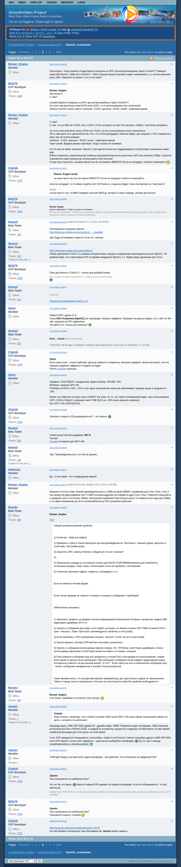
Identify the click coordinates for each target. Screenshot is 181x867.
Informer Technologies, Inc (163, 861)
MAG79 (12, 83)
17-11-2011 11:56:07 (58, 287)
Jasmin (12, 706)
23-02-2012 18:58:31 (58, 769)
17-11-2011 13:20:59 (58, 352)
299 (19, 520)
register (150, 52)
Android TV (91, 29)
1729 (19, 180)
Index (22, 2)
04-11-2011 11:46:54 (58, 83)
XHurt (12, 308)
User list (36, 2)
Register (67, 2)
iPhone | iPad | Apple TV (45, 29)
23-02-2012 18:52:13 (58, 750)
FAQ (19, 36)
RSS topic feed (163, 58)
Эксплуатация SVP (50, 44)
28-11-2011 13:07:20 (58, 428)
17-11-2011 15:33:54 (58, 409)
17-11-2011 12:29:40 (58, 308)
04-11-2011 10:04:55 (58, 64)
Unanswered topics (161, 21)
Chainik (13, 168)
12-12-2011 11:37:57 (58, 688)
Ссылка (54, 441)
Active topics (138, 21)
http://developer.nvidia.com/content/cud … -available (76, 232)
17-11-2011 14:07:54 (58, 375)
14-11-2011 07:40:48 (58, 266)
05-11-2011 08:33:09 (58, 199)
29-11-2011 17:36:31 (58, 469)
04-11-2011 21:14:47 (58, 168)
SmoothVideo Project (27, 12)
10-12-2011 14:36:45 (58, 485)
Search (52, 2)
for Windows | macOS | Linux (30, 33)
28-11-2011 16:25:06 (58, 447)
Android (76, 29)
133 (19, 234)
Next (59, 52)
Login (81, 2)
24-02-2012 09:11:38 (58, 821)
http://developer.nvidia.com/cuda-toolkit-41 (71, 250)
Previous (24, 52)
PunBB (140, 861)
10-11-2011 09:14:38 (58, 222)
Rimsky (13, 507)
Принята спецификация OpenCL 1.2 (69, 301)
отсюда (61, 368)
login (139, 52)
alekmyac (14, 469)
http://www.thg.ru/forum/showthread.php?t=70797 (75, 828)
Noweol (13, 221)
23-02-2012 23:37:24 (58, 801)
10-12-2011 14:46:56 (58, 507)
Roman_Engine (18, 64)
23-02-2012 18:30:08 (58, 706)
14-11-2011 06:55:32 (58, 244)
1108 (19, 96)
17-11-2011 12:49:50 (58, 331)
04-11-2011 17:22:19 (58, 115)
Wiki (11, 2)
